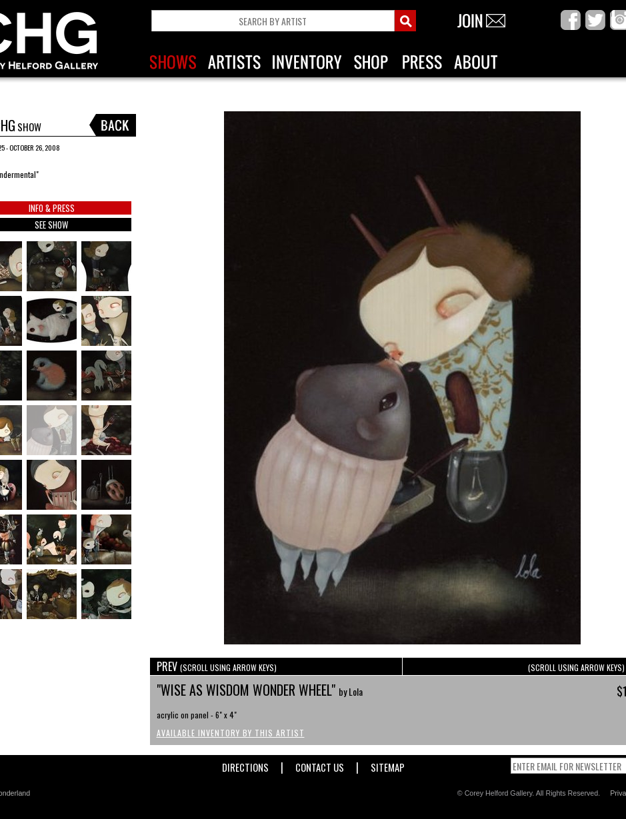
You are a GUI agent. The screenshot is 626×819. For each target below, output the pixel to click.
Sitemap (388, 764)
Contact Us (319, 764)
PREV (217, 666)
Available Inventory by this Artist (231, 732)
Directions (245, 764)
